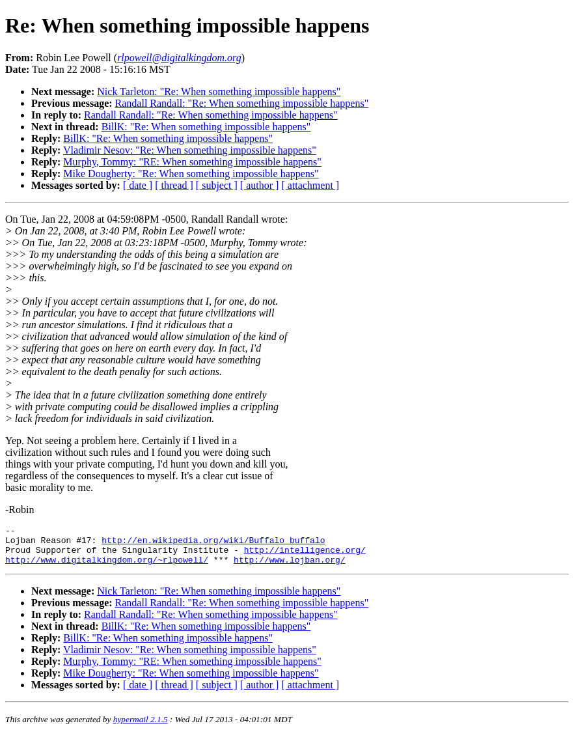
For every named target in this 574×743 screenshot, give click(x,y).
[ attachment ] (310, 185)
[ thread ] (174, 185)
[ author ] (259, 185)
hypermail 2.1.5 (140, 727)
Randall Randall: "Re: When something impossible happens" (242, 103)
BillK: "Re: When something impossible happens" (206, 126)
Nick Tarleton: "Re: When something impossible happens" (218, 91)
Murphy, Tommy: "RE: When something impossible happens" (192, 161)
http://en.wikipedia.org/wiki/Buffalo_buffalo (213, 544)
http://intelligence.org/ (305, 555)
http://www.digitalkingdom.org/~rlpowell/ (106, 567)
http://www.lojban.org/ (290, 567)
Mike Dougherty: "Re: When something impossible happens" (190, 173)
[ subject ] (217, 185)
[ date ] (137, 185)
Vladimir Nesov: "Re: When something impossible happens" (189, 150)
